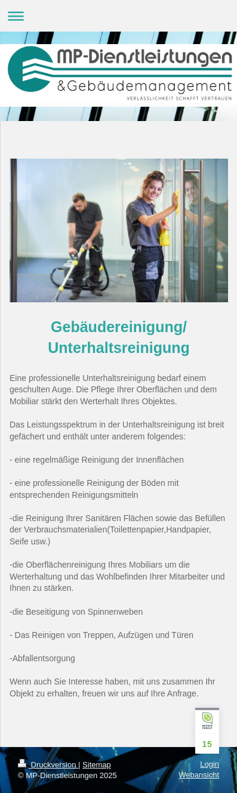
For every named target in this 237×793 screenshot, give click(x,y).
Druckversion (48, 764)
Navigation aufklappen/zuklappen (118, 16)
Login (209, 764)
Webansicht (198, 774)
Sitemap (96, 764)
